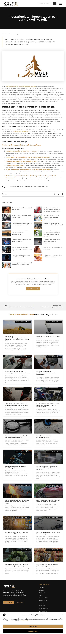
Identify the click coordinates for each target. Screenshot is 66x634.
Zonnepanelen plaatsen (14, 165)
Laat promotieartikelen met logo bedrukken (21, 151)
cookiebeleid (24, 620)
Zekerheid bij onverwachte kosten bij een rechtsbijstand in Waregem (48, 500)
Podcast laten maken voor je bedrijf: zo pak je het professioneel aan (22, 249)
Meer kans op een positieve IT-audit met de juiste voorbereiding (16, 436)
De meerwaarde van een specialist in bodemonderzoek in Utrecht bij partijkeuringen (48, 405)
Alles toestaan (33, 626)
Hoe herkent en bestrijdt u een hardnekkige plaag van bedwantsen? (52, 241)
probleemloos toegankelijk (21, 131)
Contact (41, 595)
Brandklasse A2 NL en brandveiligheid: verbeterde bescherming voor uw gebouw (17, 501)
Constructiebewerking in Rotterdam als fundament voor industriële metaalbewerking (52, 209)
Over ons (41, 587)
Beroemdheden (43, 600)
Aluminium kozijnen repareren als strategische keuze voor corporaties (16, 404)
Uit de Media (42, 603)
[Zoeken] (54, 3)
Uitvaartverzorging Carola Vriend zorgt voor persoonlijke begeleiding (17, 565)
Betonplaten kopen (30, 186)
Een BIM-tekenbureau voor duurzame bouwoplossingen (48, 533)
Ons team (41, 590)
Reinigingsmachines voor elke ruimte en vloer (48, 337)
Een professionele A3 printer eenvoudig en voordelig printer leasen (17, 372)
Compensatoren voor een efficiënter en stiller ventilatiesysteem (16, 533)
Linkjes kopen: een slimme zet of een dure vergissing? (43, 610)
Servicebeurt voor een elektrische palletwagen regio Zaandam (47, 565)
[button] (62, 615)
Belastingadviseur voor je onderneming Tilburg (44, 436)
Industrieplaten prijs (42, 186)
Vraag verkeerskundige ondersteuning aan (21, 161)
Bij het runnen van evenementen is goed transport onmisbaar (28, 169)
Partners (42, 592)
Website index (42, 605)
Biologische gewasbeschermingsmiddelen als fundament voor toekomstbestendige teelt (17, 339)
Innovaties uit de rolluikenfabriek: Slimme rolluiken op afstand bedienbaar (46, 468)
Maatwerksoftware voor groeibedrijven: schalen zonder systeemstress (46, 373)
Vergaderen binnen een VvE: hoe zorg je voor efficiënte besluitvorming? (21, 232)
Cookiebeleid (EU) (43, 598)
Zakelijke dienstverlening (10, 34)
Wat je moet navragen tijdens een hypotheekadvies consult (27, 157)
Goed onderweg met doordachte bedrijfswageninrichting (15, 467)
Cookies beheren (33, 631)
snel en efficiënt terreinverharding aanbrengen (21, 86)
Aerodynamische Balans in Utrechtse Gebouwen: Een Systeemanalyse (51, 217)
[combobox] (45, 3)
